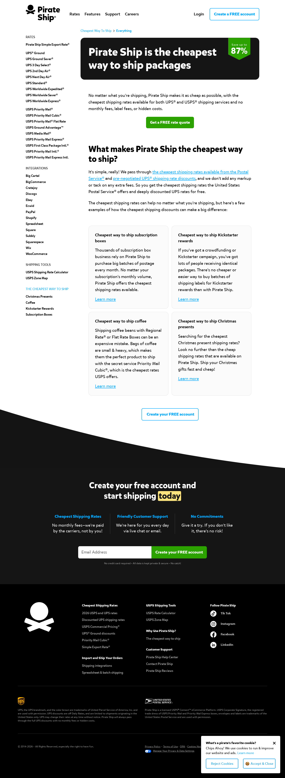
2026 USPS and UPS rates (99, 613)
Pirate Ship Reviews (159, 671)
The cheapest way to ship (163, 639)
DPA (182, 746)
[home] (43, 14)
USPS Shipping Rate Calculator (47, 272)
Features (92, 14)
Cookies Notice (195, 746)
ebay (29, 200)
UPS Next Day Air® (38, 77)
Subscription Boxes (39, 314)
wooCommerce (36, 254)
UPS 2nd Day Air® (38, 71)
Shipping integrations (97, 666)
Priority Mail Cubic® (95, 640)
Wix (28, 248)
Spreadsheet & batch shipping (102, 672)
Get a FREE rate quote (170, 122)
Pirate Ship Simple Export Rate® (47, 44)
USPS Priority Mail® (39, 109)
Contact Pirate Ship (159, 664)
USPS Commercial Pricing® (101, 627)
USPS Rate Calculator (161, 613)
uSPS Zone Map (37, 278)
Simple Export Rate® (96, 647)
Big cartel (32, 176)
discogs (31, 194)
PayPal (30, 212)
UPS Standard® (36, 83)
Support (112, 14)
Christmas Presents (39, 296)
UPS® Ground (35, 53)
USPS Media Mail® (38, 133)
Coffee (30, 303)
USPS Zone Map (157, 620)
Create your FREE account (170, 414)
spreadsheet (34, 224)
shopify (31, 218)
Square (31, 230)
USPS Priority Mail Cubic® (43, 115)
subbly (30, 236)
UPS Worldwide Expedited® (45, 89)
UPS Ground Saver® (39, 59)
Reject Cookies (222, 763)
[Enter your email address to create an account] (114, 552)
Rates (74, 14)
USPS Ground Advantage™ (45, 127)
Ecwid (30, 206)
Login (199, 14)
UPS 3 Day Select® (38, 65)
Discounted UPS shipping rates (103, 620)
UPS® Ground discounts (98, 633)
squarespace (35, 242)
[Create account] (179, 552)
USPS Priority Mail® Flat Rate (46, 121)
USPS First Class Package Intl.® (47, 145)
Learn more (245, 753)
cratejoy (31, 188)
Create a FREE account (234, 14)
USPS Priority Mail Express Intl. (47, 157)
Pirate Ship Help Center (162, 657)
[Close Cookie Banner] (274, 743)
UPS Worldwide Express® (43, 101)
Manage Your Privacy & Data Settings (173, 751)
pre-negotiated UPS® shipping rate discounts (154, 178)
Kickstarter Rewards (40, 308)
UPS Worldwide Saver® (42, 95)
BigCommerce (36, 182)
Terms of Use (170, 746)
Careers (132, 14)
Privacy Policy (153, 746)
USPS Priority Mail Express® (45, 139)
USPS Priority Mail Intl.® (42, 151)
